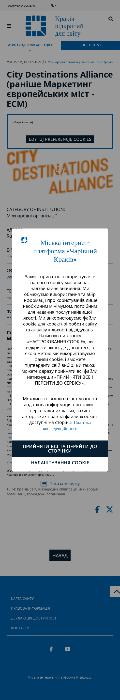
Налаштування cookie (60, 463)
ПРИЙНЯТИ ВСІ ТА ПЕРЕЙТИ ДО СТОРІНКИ (60, 448)
